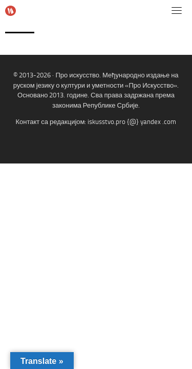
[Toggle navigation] (176, 10)
